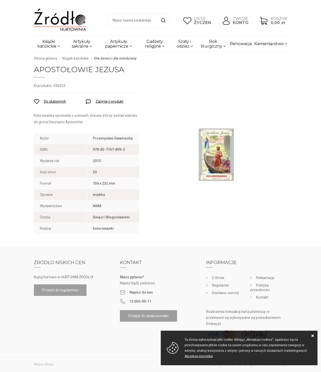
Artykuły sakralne (81, 44)
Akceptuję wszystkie (199, 356)
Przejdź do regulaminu (60, 290)
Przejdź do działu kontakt (148, 316)
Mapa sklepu (44, 364)
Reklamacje (265, 278)
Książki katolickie (46, 44)
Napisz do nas (141, 292)
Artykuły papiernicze (116, 44)
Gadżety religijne (154, 44)
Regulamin (220, 285)
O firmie (218, 278)
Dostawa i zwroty (225, 293)
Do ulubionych (55, 101)
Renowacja (241, 43)
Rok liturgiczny (211, 44)
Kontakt (262, 297)
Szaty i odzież (184, 44)
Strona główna (45, 58)
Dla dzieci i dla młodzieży (115, 58)
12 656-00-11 (140, 301)
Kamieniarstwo (269, 43)
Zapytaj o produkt (109, 101)
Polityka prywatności (260, 287)
